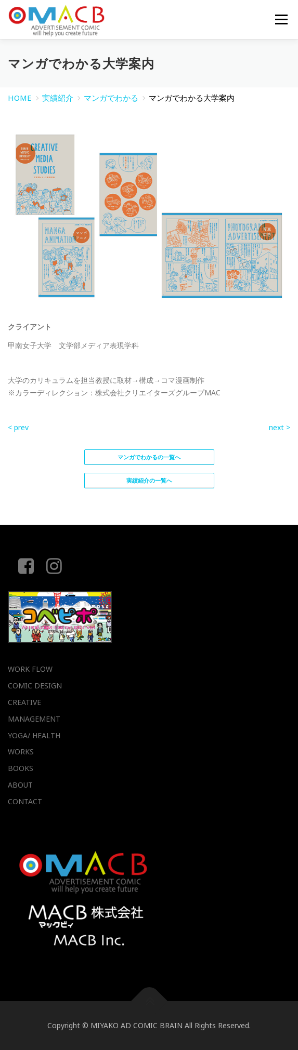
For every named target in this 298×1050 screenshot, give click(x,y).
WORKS (21, 751)
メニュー (281, 19)
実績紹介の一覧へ (149, 480)
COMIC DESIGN (35, 685)
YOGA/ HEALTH (34, 735)
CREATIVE (24, 702)
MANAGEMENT (34, 719)
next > (279, 427)
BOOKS (20, 768)
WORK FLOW (30, 669)
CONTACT (25, 801)
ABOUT (20, 785)
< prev (18, 427)
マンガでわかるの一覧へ (149, 457)
